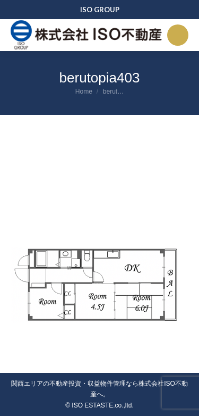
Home (83, 91)
